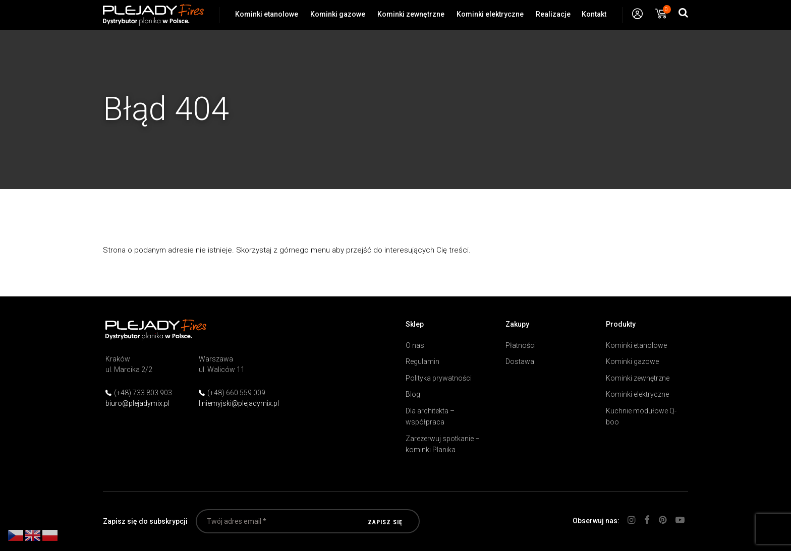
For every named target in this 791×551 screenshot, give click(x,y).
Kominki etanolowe (266, 14)
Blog (413, 394)
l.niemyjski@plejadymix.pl (239, 403)
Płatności (520, 345)
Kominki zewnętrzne (410, 14)
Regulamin (422, 361)
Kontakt (594, 14)
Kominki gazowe (337, 14)
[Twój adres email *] (308, 521)
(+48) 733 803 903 (143, 393)
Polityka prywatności (439, 378)
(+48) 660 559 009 (236, 393)
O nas (415, 345)
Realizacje (553, 14)
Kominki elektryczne (490, 14)
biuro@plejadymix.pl (137, 403)
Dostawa (519, 361)
